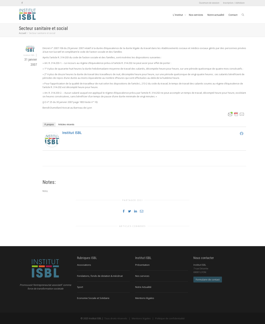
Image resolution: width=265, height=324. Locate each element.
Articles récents (66, 124)
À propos (49, 124)
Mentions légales (144, 298)
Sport (80, 287)
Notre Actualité (143, 287)
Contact (233, 14)
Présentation (142, 264)
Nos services (196, 14)
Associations (84, 264)
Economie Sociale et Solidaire (93, 298)
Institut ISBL (72, 133)
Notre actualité (215, 14)
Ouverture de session (209, 3)
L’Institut (178, 14)
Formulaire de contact (208, 279)
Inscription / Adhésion (234, 3)
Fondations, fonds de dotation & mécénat (100, 276)
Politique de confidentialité (170, 318)
